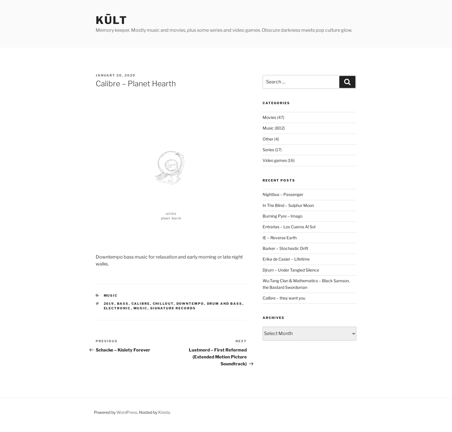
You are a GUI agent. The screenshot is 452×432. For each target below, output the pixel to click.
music (140, 308)
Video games (275, 160)
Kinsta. (164, 412)
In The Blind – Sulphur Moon (288, 205)
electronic (117, 308)
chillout (163, 304)
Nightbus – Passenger (283, 194)
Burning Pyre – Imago (282, 216)
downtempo (190, 304)
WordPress (126, 412)
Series (268, 149)
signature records (173, 308)
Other (268, 138)
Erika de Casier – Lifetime (286, 259)
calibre (140, 304)
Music (111, 295)
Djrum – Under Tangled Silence (291, 270)
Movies (269, 117)
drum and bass (224, 304)
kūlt (111, 20)
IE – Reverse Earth (280, 237)
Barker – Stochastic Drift (285, 248)
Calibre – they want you (284, 298)
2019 (109, 304)
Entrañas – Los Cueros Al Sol (289, 226)
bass (123, 304)
